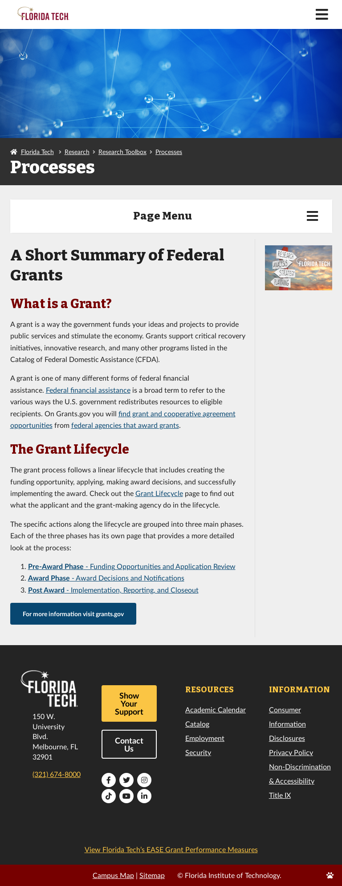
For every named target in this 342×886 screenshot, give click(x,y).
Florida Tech (37, 151)
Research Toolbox (122, 151)
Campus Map (113, 875)
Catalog (197, 723)
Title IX (280, 795)
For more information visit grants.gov (73, 614)
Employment (204, 738)
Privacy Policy (291, 752)
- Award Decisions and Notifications (106, 577)
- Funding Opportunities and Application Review (132, 566)
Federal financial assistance (88, 390)
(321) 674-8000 (57, 774)
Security (198, 752)
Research (77, 151)
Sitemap (152, 875)
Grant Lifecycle (159, 493)
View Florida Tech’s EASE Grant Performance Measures (171, 849)
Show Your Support (129, 703)
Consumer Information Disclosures (287, 723)
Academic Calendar (215, 709)
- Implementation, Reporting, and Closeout (113, 589)
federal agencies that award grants (125, 425)
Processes (168, 151)
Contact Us (129, 744)
